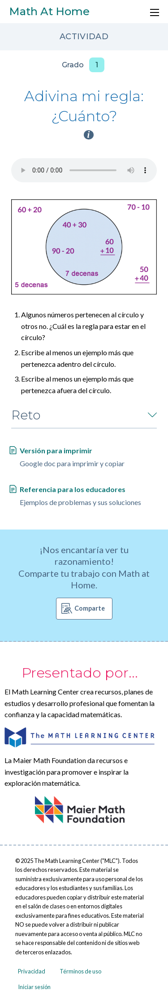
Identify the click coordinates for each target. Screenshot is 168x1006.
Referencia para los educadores (72, 489)
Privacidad (31, 971)
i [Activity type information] (88, 135)
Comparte (89, 608)
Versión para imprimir (56, 450)
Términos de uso (80, 971)
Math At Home (49, 11)
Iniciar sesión (34, 986)
